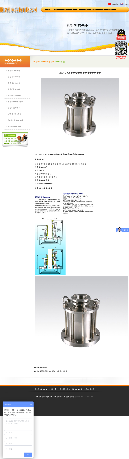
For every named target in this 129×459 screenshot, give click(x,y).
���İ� (113, 4)
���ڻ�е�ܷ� (14, 95)
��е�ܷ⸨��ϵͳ (14, 108)
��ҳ (37, 62)
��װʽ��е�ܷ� (14, 89)
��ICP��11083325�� (84, 397)
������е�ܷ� (15, 102)
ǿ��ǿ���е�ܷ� (15, 120)
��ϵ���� (110, 9)
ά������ (97, 9)
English (124, 4)
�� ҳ (47, 9)
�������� (60, 9)
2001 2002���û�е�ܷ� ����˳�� (55, 371)
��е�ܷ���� (14, 126)
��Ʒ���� (85, 9)
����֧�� (72, 9)
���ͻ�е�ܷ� (14, 71)
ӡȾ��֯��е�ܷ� (14, 114)
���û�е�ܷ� (14, 77)
